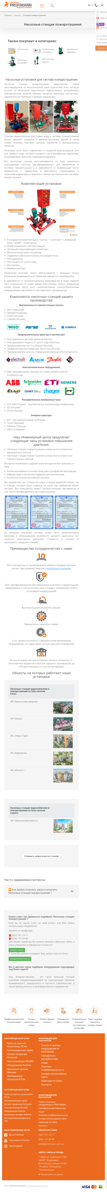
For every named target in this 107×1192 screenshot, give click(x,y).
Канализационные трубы (20, 1050)
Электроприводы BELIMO (20, 1061)
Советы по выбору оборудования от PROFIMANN (50, 1048)
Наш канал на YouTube (19, 1140)
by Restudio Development (37, 1186)
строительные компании (58, 568)
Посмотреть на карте (52, 1174)
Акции (44, 1062)
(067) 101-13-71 (96, 5)
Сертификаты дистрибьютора (52, 1108)
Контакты (46, 1084)
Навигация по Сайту (51, 1081)
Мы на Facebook (16, 1135)
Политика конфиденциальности (53, 1115)
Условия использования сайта (52, 1119)
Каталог (42, 5)
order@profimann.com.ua (20, 959)
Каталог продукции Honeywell (17, 1104)
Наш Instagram (16, 1146)
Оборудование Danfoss (19, 1065)
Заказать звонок (17, 950)
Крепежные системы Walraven (17, 1114)
